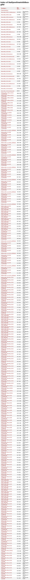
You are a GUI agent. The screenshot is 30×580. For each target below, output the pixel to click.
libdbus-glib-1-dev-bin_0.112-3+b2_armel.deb (7, 332)
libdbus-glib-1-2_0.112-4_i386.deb (8, 253)
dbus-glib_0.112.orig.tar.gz (7, 73)
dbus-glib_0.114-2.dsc (6, 86)
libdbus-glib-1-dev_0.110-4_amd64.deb (6, 455)
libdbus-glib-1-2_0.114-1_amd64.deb (6, 256)
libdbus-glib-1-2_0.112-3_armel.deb (6, 236)
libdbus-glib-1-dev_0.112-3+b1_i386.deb (6, 489)
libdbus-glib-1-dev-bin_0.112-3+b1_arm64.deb (7, 317)
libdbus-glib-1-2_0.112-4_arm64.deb (6, 246)
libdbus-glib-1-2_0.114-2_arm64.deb (6, 271)
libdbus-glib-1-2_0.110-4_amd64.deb (6, 182)
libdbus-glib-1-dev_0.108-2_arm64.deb (6, 408)
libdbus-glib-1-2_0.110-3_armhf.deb (6, 177)
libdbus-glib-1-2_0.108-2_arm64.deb (6, 135)
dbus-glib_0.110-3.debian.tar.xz (8, 44)
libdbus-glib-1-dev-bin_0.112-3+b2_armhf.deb (7, 334)
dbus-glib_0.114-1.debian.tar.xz (8, 78)
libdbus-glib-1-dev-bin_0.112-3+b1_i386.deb (7, 325)
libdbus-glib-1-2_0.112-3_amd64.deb (6, 231)
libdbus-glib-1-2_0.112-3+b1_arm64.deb (6, 209)
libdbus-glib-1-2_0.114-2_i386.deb (8, 275)
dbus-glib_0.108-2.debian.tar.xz (8, 26)
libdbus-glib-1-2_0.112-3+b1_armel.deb (6, 211)
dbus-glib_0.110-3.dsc (6, 46)
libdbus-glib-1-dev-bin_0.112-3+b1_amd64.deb (7, 315)
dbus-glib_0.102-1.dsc (6, 22)
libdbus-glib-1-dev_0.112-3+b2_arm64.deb (6, 494)
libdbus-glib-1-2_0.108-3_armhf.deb (6, 152)
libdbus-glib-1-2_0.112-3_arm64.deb (6, 234)
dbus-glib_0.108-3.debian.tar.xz (8, 31)
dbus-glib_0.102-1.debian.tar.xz (8, 19)
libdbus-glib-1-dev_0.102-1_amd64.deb (6, 396)
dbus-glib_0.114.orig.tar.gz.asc (7, 90)
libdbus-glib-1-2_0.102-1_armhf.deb (6, 128)
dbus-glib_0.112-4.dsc (6, 71)
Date (24, 8)
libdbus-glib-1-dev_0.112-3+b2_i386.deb (6, 502)
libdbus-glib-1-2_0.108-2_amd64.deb (6, 133)
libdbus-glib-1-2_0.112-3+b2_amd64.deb (6, 219)
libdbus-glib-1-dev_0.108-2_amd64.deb (6, 406)
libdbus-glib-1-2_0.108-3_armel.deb (6, 150)
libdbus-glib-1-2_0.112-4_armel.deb (6, 248)
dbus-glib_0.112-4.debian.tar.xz (8, 68)
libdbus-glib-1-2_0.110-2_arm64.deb (6, 160)
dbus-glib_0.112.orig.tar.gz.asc (7, 76)
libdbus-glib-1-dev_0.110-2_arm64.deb (6, 433)
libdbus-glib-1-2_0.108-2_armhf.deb (6, 140)
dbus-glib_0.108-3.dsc (6, 34)
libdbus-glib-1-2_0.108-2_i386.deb (8, 142)
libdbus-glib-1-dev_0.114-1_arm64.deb (6, 531)
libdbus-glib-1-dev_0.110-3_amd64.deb (6, 443)
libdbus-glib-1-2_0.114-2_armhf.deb (6, 273)
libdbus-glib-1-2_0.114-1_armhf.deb (6, 263)
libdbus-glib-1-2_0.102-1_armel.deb (6, 125)
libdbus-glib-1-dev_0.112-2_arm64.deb (6, 470)
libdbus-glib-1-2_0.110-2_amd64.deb (6, 157)
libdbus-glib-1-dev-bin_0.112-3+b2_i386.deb (7, 337)
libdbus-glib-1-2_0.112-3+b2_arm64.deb (6, 221)
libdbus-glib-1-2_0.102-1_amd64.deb (6, 123)
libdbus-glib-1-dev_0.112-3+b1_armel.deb (6, 485)
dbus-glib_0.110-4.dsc (6, 51)
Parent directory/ (4, 10)
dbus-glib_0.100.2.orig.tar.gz (7, 17)
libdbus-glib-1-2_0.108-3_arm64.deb (6, 147)
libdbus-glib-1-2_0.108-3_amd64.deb (6, 145)
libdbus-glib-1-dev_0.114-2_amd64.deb (6, 541)
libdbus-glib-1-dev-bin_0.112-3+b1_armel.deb (7, 320)
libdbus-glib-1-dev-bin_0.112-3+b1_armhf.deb (7, 322)
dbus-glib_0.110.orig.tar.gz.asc (7, 56)
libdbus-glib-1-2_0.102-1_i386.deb (8, 130)
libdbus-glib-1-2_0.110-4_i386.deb (8, 191)
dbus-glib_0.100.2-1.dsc (6, 14)
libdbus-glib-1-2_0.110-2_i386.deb (8, 167)
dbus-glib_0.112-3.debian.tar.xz (8, 63)
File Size (18, 8)
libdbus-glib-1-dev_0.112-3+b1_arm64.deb (6, 482)
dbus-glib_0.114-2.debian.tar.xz (8, 83)
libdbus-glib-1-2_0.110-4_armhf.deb (6, 189)
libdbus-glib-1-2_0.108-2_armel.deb (6, 138)
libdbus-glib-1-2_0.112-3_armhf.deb (6, 239)
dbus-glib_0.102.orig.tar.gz (7, 24)
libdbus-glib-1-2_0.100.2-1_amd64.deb (6, 113)
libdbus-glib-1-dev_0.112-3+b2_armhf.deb (6, 499)
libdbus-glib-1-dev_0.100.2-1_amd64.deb (7, 386)
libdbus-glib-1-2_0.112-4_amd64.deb (6, 243)
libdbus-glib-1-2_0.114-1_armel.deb (6, 261)
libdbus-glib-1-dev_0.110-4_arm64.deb (6, 458)
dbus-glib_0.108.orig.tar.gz (7, 36)
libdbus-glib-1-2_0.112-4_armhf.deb (6, 251)
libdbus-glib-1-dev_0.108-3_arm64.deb (6, 421)
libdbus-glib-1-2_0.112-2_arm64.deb (6, 197)
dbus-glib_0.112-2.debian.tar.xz (8, 58)
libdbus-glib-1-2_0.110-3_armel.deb (6, 175)
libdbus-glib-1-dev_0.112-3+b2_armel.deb (6, 497)
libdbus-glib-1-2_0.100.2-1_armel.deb (6, 116)
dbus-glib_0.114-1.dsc (6, 81)
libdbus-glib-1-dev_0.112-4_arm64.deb (6, 519)
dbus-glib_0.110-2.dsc (6, 41)
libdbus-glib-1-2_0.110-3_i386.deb (8, 179)
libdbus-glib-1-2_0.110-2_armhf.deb (6, 165)
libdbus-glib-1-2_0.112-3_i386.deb (8, 241)
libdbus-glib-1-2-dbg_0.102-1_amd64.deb (7, 103)
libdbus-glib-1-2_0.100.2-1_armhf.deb (6, 118)
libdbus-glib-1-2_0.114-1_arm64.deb (6, 258)
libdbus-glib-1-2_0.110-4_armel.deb (6, 187)
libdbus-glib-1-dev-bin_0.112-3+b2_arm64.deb (7, 330)
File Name (3, 8)
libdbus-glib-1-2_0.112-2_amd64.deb (6, 194)
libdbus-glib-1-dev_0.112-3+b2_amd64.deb (6, 492)
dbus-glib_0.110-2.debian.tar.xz (8, 39)
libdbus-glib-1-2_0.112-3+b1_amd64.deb (6, 207)
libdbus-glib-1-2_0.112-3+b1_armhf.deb (6, 214)
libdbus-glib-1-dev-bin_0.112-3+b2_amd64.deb (7, 327)
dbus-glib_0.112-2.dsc (6, 61)
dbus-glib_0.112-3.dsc (6, 66)
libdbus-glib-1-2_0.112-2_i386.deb (8, 204)
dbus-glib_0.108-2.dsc (6, 29)
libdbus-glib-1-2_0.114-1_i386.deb (8, 265)
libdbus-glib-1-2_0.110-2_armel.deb (6, 162)
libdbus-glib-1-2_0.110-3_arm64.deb (6, 172)
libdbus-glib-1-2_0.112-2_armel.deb (6, 199)
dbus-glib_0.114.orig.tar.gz (7, 88)
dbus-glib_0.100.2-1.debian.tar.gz (8, 12)
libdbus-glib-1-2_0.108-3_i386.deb (8, 154)
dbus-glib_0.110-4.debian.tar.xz (8, 49)
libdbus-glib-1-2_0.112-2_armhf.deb (6, 202)
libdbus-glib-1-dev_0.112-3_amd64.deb (6, 504)
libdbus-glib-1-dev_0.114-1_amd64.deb (6, 529)
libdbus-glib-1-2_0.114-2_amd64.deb (6, 268)
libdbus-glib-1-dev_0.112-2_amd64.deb (6, 467)
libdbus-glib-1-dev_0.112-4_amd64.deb (6, 517)
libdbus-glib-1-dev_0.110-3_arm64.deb (6, 445)
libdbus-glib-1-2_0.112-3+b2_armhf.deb (6, 226)
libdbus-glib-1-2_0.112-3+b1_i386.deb (6, 216)
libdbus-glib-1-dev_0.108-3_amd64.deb (6, 418)
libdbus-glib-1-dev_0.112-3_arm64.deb (6, 507)
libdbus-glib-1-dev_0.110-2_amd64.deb (6, 430)
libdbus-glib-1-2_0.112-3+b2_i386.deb (6, 229)
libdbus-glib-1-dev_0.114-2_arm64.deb (6, 544)
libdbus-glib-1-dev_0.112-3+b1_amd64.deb (6, 480)
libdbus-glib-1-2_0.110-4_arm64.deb (6, 184)
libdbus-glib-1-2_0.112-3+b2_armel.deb (6, 224)
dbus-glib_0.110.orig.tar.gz (7, 54)
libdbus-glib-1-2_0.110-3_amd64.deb (6, 170)
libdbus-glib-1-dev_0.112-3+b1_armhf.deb (6, 487)
